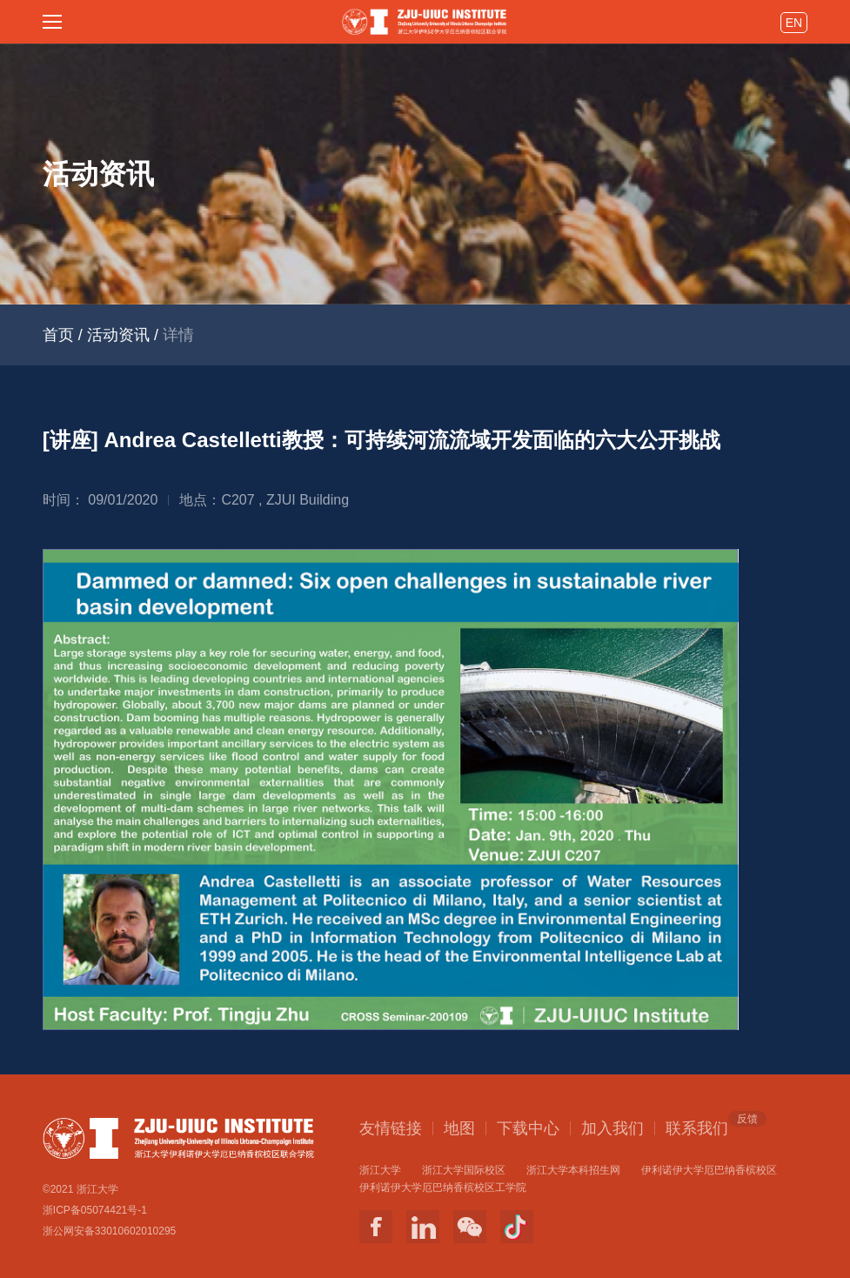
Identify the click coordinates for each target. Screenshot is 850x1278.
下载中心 (528, 1128)
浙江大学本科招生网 (573, 1170)
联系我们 (697, 1127)
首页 (58, 335)
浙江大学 (380, 1170)
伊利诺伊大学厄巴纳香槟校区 (709, 1170)
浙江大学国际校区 (463, 1170)
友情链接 (390, 1128)
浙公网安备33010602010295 (109, 1231)
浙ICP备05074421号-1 (95, 1210)
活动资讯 (118, 335)
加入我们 (612, 1128)
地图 (459, 1128)
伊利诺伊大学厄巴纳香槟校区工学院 (442, 1187)
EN (794, 23)
